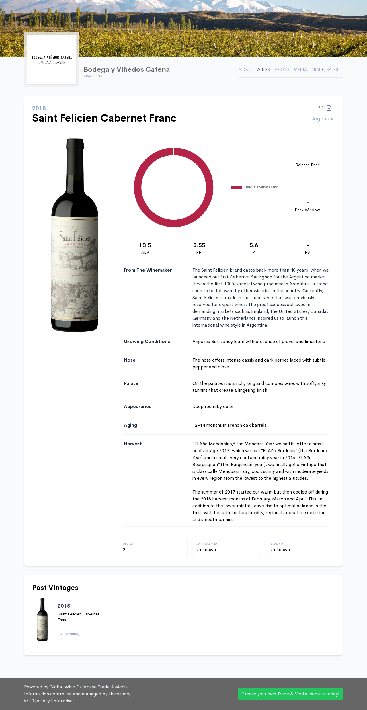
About (245, 69)
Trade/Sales (324, 69)
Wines (263, 69)
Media (300, 69)
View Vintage (70, 633)
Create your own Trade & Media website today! (290, 694)
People (281, 69)
